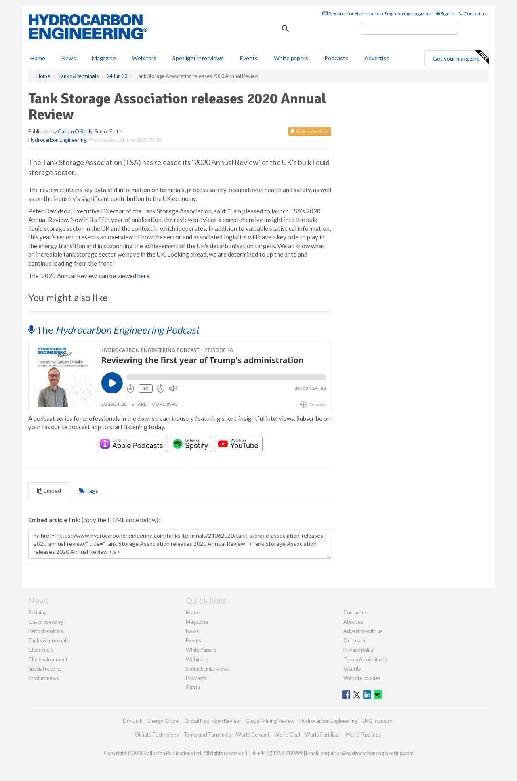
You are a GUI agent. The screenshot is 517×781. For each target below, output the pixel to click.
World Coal (287, 734)
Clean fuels (40, 649)
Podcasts (336, 58)
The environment (47, 659)
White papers (291, 58)
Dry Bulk (133, 721)
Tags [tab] (88, 490)
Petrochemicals (45, 631)
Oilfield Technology (157, 734)
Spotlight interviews (198, 58)
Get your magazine (460, 57)
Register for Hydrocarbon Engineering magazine (376, 13)
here (143, 275)
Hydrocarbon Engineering (57, 140)
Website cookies (361, 678)
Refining (37, 612)
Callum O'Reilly (75, 131)
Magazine (104, 58)
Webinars (144, 58)
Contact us (473, 13)
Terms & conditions (365, 659)
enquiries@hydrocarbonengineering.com (367, 753)
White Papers (201, 649)
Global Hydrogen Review (212, 721)
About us (353, 621)
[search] (409, 29)
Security (352, 668)
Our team (354, 640)
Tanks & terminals (48, 640)
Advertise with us (362, 631)
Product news (43, 678)
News (192, 631)
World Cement (252, 734)
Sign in (445, 13)
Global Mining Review (270, 721)
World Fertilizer (322, 734)
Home (37, 58)
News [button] (68, 58)
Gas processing (45, 621)
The (113, 330)
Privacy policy (358, 649)
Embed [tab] (49, 490)
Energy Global (163, 721)
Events (249, 58)
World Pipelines (363, 734)
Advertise (376, 58)
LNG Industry (377, 721)
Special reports (44, 668)
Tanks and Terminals (207, 734)
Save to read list (310, 131)
